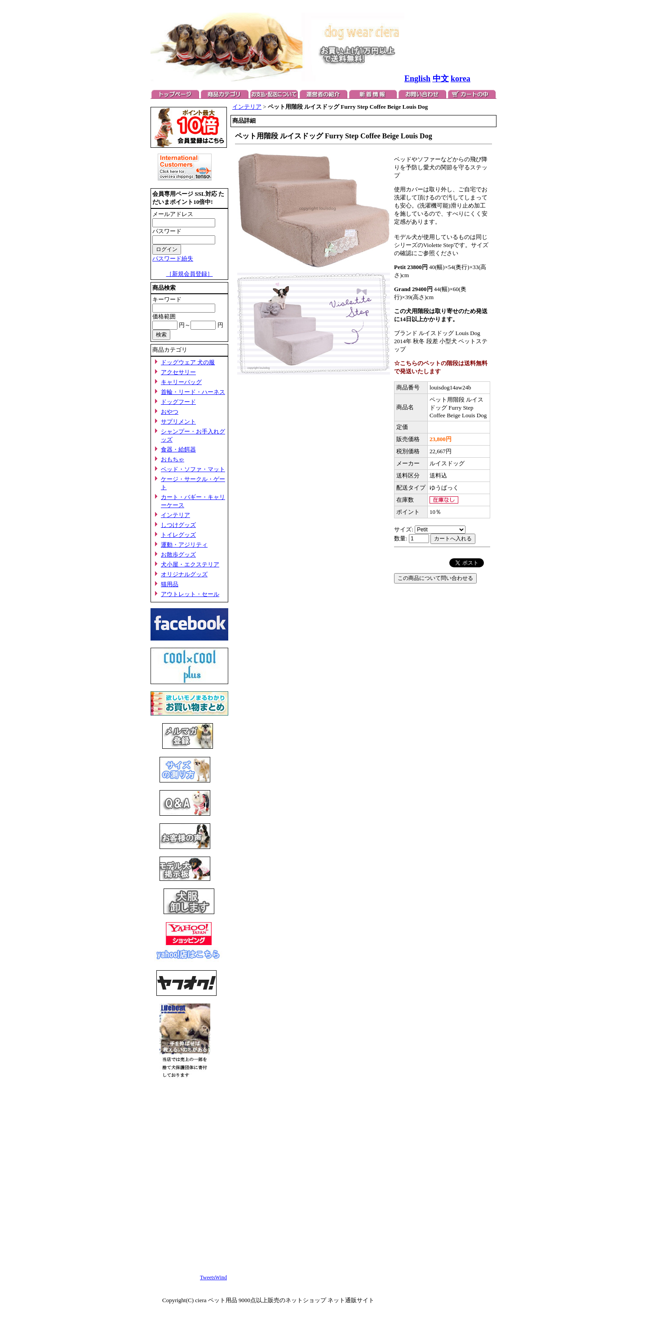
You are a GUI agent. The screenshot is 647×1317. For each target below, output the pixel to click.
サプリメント (178, 421)
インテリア (175, 515)
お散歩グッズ (178, 554)
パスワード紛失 (172, 258)
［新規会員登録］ (189, 273)
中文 (441, 78)
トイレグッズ (178, 534)
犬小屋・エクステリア (190, 564)
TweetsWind (213, 1277)
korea (460, 78)
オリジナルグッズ (184, 574)
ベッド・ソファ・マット (193, 469)
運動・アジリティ (184, 544)
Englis (415, 78)
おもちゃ (172, 459)
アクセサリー (178, 372)
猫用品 (169, 584)
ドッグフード (178, 401)
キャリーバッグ (181, 382)
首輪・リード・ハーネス (193, 392)
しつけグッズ (178, 524)
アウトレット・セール (190, 594)
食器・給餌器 (178, 449)
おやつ (169, 411)
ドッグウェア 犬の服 (188, 362)
